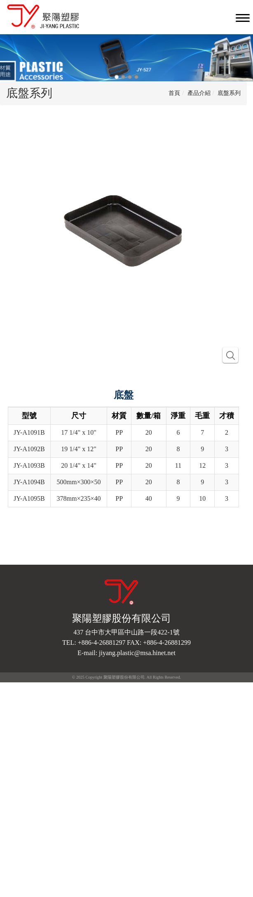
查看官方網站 (41, 760)
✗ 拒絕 (8, 711)
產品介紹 (199, 93)
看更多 (11, 760)
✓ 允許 (8, 703)
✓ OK (132, 893)
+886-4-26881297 (102, 642)
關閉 (6, 686)
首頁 (174, 93)
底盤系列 (229, 93)
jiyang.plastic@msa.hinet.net (137, 652)
